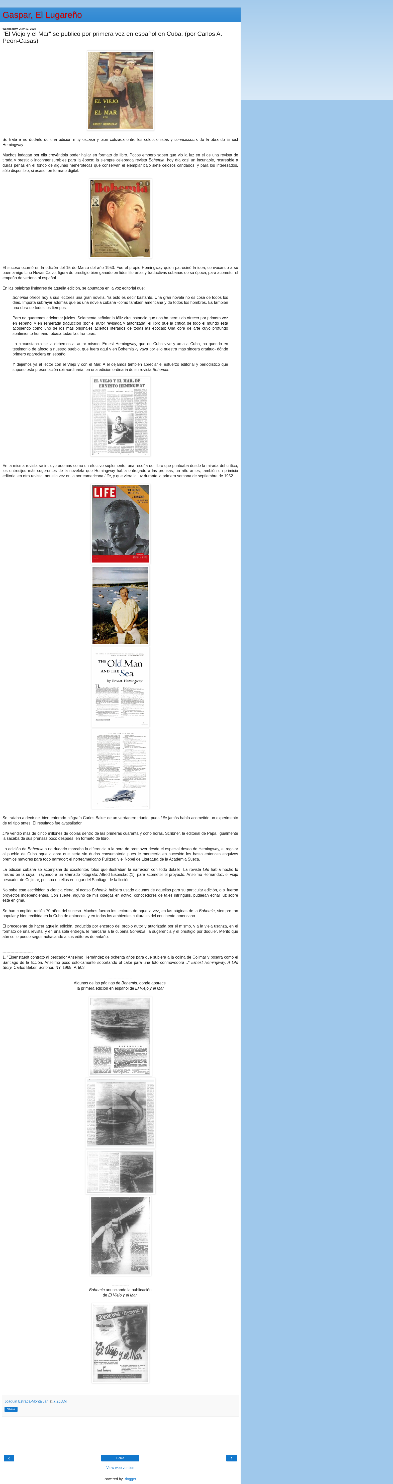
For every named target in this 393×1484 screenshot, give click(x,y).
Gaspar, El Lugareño (42, 15)
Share (11, 1409)
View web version (120, 1468)
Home (120, 1458)
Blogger (130, 1479)
